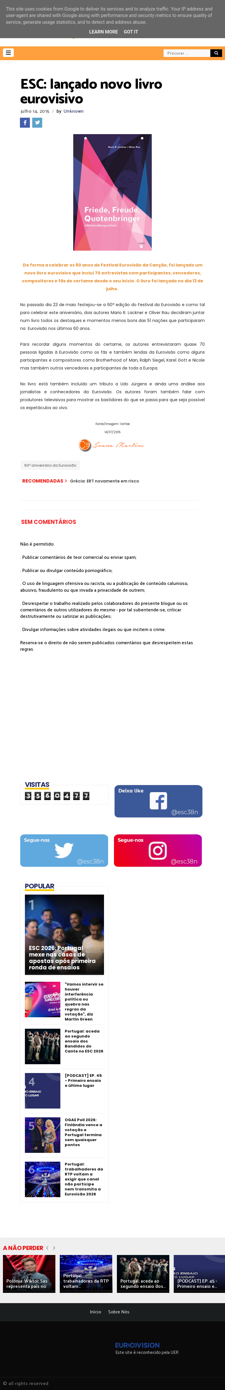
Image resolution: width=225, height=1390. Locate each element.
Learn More (103, 32)
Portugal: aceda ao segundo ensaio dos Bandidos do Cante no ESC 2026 (84, 1041)
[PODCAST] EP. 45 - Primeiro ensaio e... (197, 1284)
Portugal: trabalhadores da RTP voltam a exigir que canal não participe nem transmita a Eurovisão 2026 (84, 1179)
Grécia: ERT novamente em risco (104, 481)
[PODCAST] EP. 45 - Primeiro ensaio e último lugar (83, 1080)
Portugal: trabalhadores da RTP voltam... (86, 1281)
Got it (131, 32)
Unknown (73, 111)
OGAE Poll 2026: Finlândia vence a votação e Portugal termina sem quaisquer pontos (83, 1132)
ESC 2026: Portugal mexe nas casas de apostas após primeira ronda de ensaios (62, 958)
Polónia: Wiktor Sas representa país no (26, 1284)
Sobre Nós (118, 1312)
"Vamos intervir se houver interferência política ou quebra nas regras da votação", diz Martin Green (84, 1002)
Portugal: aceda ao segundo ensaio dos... (143, 1284)
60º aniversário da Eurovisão (50, 465)
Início (95, 1312)
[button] (8, 52)
